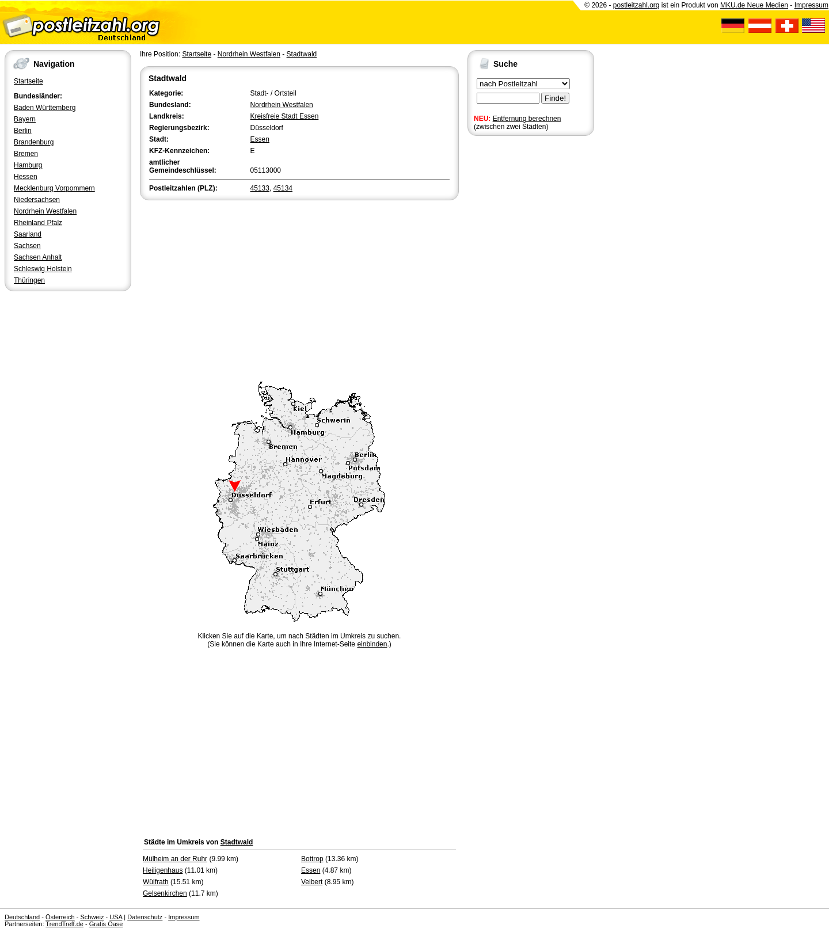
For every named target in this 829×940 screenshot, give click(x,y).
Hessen (25, 177)
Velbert (311, 882)
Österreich (60, 917)
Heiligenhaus (162, 870)
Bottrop (312, 859)
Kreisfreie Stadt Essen (284, 116)
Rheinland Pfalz (38, 223)
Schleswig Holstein (43, 269)
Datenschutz (144, 917)
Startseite (28, 81)
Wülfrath (156, 882)
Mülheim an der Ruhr (175, 859)
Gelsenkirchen (165, 893)
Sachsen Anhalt (38, 257)
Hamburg (28, 165)
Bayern (25, 119)
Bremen (26, 154)
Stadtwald (302, 54)
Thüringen (29, 280)
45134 (282, 188)
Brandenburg (34, 142)
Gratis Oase (106, 923)
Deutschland (22, 917)
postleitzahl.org (636, 5)
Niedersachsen (37, 200)
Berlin (23, 131)
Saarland (27, 234)
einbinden (372, 644)
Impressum (811, 5)
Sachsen (27, 246)
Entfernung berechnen (527, 119)
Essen (259, 139)
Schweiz (92, 917)
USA (115, 917)
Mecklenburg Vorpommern (54, 188)
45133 (259, 188)
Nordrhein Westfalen (45, 211)
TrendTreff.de (64, 923)
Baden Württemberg (44, 108)
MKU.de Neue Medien (754, 5)
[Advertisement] (299, 289)
